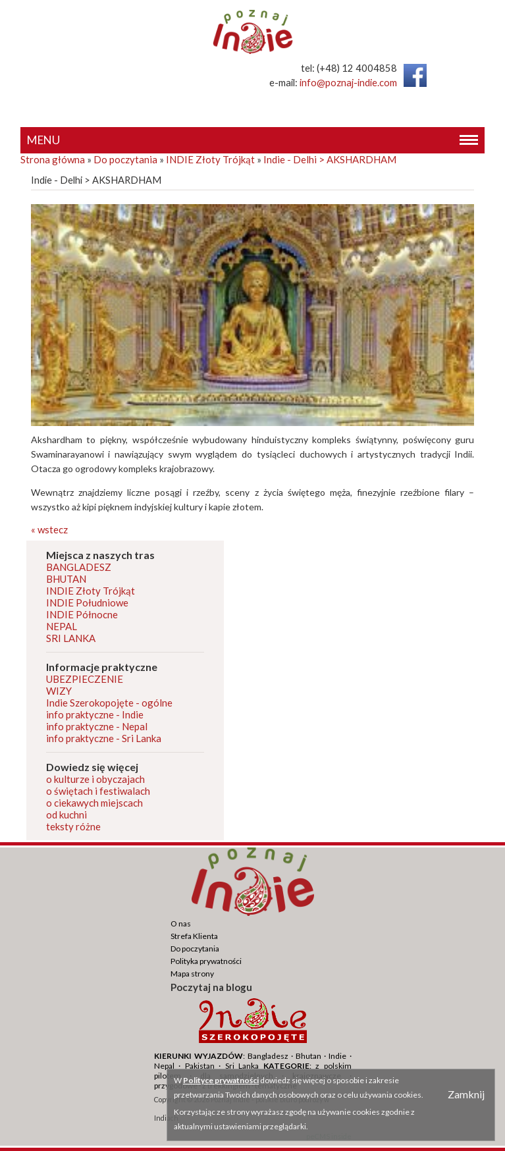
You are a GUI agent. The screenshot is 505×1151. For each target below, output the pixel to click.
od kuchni (66, 814)
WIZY (59, 691)
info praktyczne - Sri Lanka (103, 738)
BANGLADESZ (78, 567)
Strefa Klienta (194, 936)
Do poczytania (125, 159)
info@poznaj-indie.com (348, 82)
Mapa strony (192, 973)
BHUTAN (66, 579)
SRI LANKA (70, 638)
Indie (337, 1056)
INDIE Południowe (87, 602)
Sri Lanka (242, 1066)
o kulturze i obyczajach (95, 779)
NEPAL (61, 626)
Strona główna (52, 159)
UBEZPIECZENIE (84, 679)
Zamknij (466, 1094)
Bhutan (308, 1056)
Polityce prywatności (221, 1080)
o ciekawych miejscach (94, 803)
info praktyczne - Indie (95, 714)
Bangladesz (268, 1056)
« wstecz (49, 529)
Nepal (164, 1066)
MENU (253, 140)
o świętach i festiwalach (98, 791)
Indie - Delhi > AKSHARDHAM (329, 159)
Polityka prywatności (206, 961)
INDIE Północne (82, 614)
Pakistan (200, 1066)
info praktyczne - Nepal (96, 726)
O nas (181, 923)
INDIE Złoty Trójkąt (210, 159)
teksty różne (73, 826)
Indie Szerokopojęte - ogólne (109, 703)
